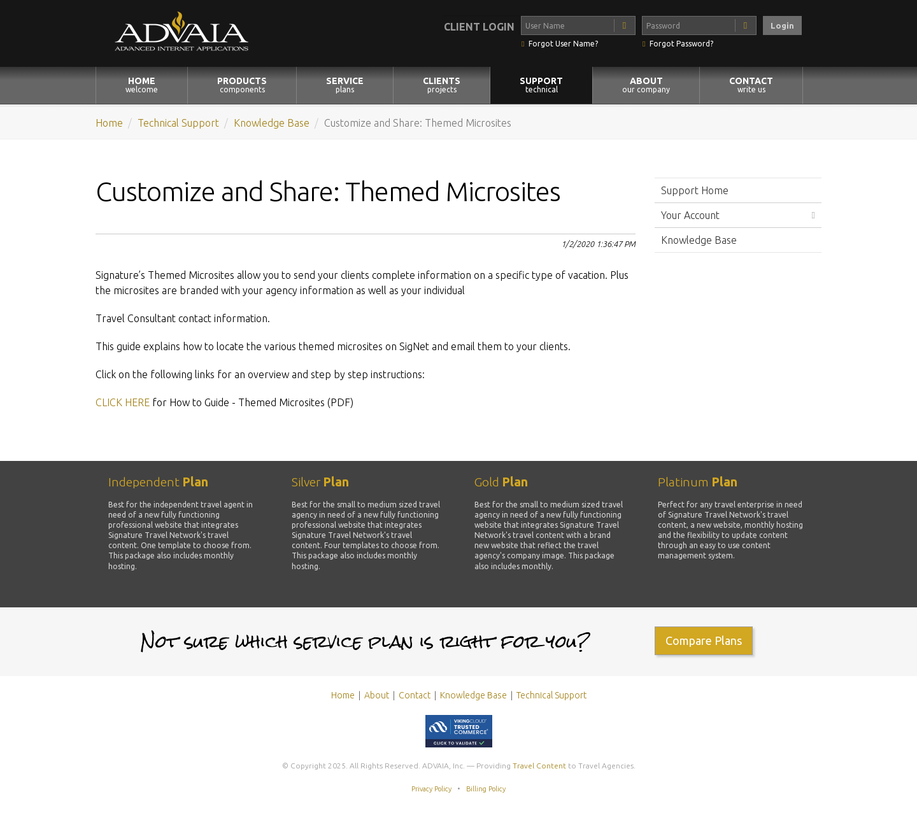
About (376, 695)
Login (782, 25)
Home (109, 123)
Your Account (690, 215)
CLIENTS (441, 85)
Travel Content (539, 765)
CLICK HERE (123, 402)
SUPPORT (541, 85)
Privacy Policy (431, 789)
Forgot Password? (681, 43)
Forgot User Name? (563, 43)
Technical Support (178, 123)
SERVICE (345, 85)
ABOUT (646, 85)
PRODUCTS (242, 85)
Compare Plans (703, 640)
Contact (414, 695)
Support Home (695, 190)
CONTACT (751, 85)
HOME (141, 85)
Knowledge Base (271, 123)
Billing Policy (486, 789)
